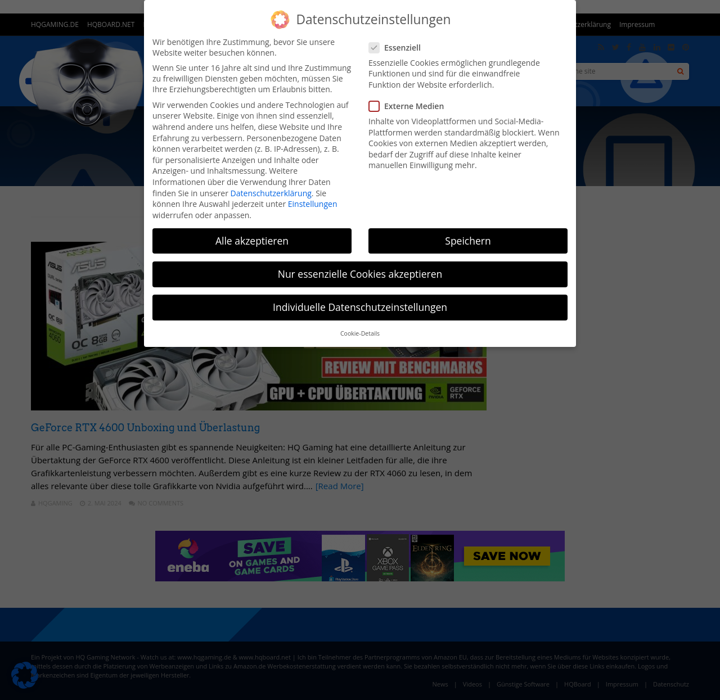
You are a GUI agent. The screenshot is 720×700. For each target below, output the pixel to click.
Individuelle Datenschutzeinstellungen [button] (360, 307)
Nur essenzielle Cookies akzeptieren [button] (360, 274)
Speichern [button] (467, 240)
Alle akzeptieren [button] (252, 240)
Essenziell (398, 47)
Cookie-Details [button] (360, 333)
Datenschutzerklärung (271, 193)
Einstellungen (313, 203)
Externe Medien (409, 106)
